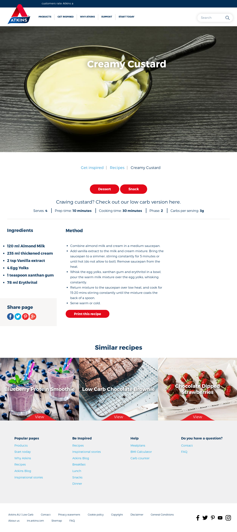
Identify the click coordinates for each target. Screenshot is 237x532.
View (39, 417)
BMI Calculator (141, 451)
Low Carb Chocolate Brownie (118, 389)
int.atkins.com (35, 520)
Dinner (77, 483)
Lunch (76, 471)
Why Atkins (87, 16)
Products (45, 16)
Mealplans (137, 445)
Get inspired (66, 16)
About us (13, 520)
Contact (187, 445)
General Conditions (162, 514)
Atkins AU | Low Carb (20, 514)
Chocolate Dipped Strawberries (197, 389)
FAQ (184, 451)
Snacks (77, 477)
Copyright (117, 514)
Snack (133, 189)
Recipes (117, 167)
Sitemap (56, 520)
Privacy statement (69, 514)
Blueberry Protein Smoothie (39, 389)
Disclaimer (136, 514)
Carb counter (139, 458)
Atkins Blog (22, 471)
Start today (126, 16)
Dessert (104, 189)
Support (106, 16)
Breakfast (79, 464)
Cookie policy (96, 514)
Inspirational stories (28, 477)
